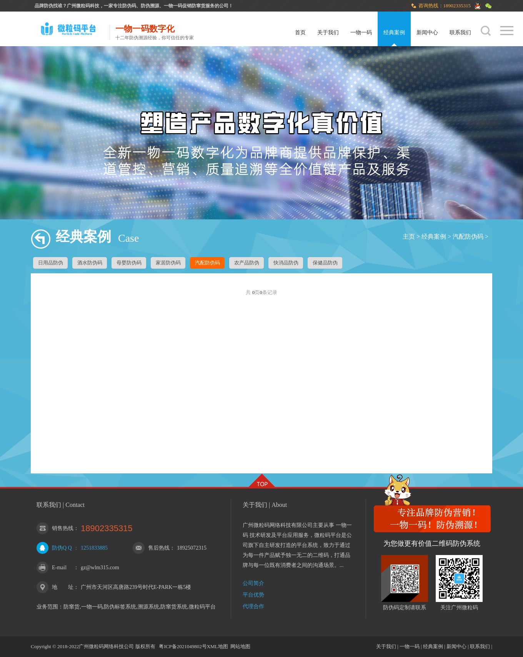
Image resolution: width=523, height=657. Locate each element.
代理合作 (253, 606)
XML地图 (217, 646)
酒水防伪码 (89, 263)
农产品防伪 (246, 263)
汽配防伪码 (468, 236)
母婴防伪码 (129, 263)
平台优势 (253, 595)
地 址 (62, 587)
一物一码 (361, 32)
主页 (409, 236)
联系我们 (460, 32)
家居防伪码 (168, 263)
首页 (300, 32)
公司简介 (253, 583)
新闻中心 (427, 32)
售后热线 (159, 548)
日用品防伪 (50, 263)
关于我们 (328, 32)
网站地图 (240, 646)
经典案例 (394, 32)
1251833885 (94, 548)
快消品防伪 (285, 263)
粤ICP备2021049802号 (183, 646)
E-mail (59, 567)
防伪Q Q (62, 548)
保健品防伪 (325, 263)
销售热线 (62, 528)
